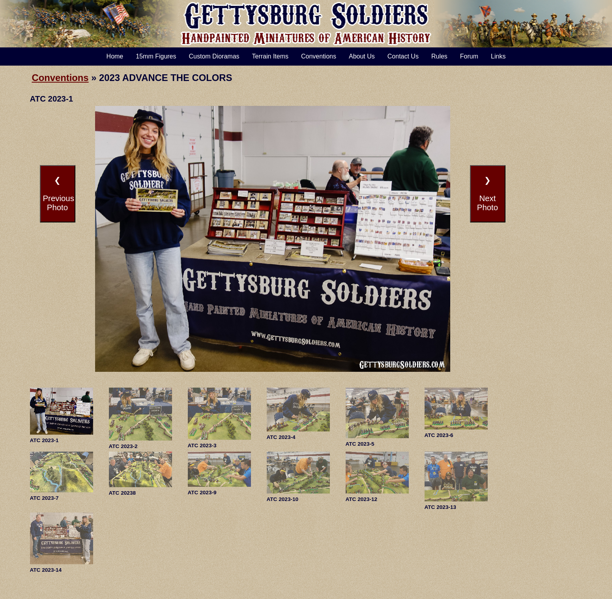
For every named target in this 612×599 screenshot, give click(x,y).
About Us (362, 56)
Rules (439, 56)
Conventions (318, 56)
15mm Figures (156, 56)
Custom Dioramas (214, 56)
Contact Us (403, 56)
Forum (469, 56)
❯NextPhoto (487, 194)
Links (498, 56)
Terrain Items (270, 56)
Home (115, 56)
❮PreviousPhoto (58, 194)
